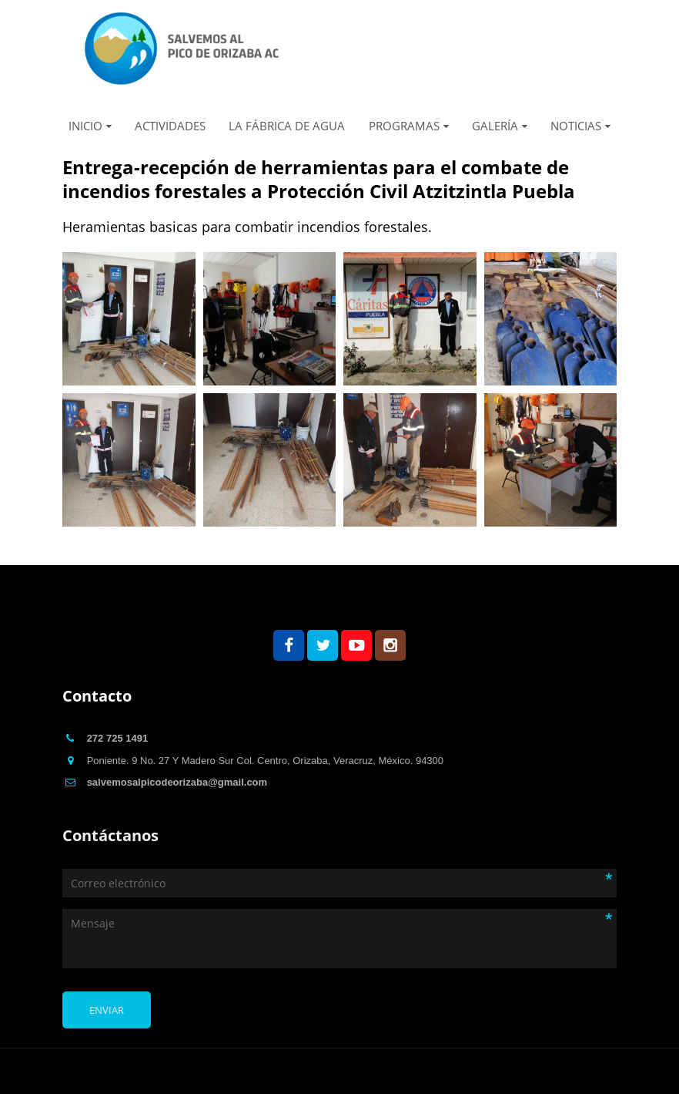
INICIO (85, 125)
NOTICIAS (575, 125)
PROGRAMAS (404, 125)
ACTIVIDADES (170, 125)
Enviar (106, 1010)
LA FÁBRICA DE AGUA (287, 125)
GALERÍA (495, 125)
